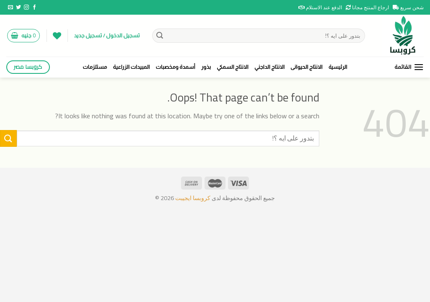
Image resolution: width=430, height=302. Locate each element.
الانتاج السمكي (233, 67)
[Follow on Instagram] (26, 7)
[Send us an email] (10, 7)
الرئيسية (338, 67)
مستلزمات (95, 67)
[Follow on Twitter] (18, 7)
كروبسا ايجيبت (192, 197)
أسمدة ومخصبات (175, 67)
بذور (206, 67)
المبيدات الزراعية (131, 67)
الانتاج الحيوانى (306, 67)
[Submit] (160, 36)
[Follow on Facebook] (34, 7)
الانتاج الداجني (269, 67)
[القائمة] (409, 67)
